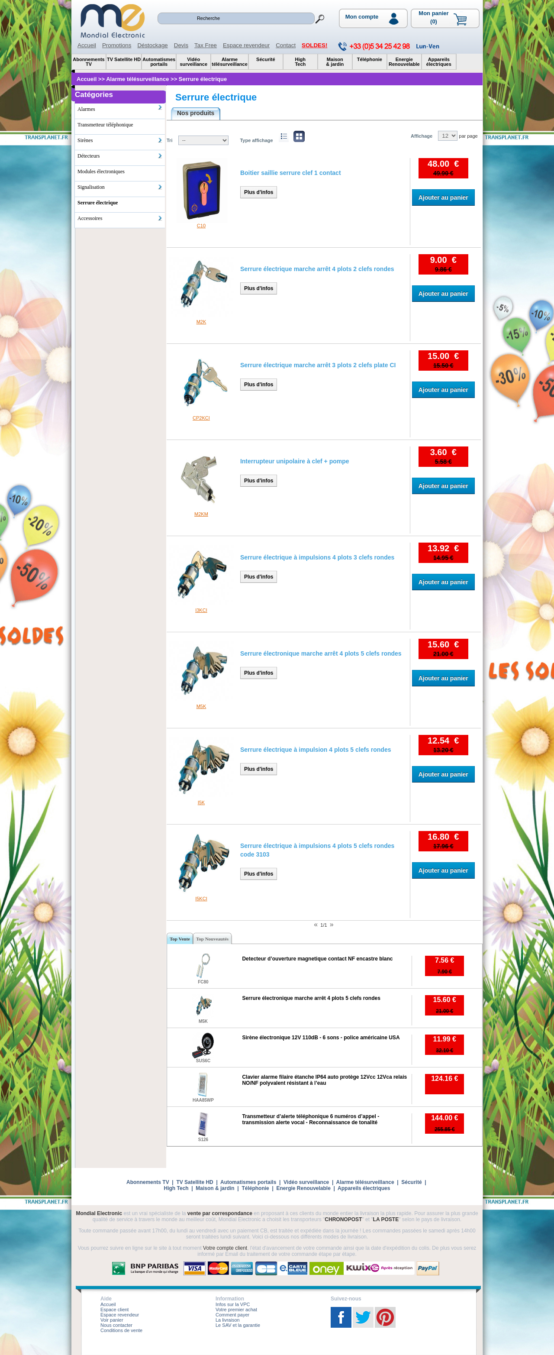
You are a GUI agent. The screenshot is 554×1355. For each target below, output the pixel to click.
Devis (181, 45)
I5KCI (201, 898)
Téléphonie (255, 1188)
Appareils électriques (364, 1188)
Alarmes (120, 108)
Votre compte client (225, 1248)
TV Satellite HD (194, 1182)
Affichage (421, 136)
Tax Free (205, 45)
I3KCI (201, 610)
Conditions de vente (121, 1330)
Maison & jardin (215, 1188)
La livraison (228, 1320)
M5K (201, 706)
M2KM (201, 514)
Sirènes (120, 140)
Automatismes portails (248, 1182)
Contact (286, 45)
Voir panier (111, 1320)
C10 (201, 225)
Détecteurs (120, 156)
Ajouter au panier (443, 197)
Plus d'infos (259, 192)
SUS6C (203, 1060)
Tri (169, 140)
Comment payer (232, 1314)
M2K (201, 321)
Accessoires (120, 218)
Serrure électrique (216, 97)
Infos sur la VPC (233, 1304)
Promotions (116, 45)
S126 (203, 1139)
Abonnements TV (147, 1182)
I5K (201, 802)
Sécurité (411, 1182)
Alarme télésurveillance (365, 1182)
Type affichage (256, 140)
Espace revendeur (246, 45)
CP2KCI (201, 417)
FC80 (203, 982)
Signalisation (120, 187)
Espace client (114, 1309)
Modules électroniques (101, 171)
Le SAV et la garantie (238, 1325)
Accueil (86, 45)
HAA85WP (203, 1100)
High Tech (176, 1188)
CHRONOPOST (343, 1219)
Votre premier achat (236, 1309)
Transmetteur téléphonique (105, 125)
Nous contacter (116, 1325)
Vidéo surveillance (306, 1182)
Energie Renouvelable (303, 1188)
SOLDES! (314, 45)
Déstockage (152, 45)
